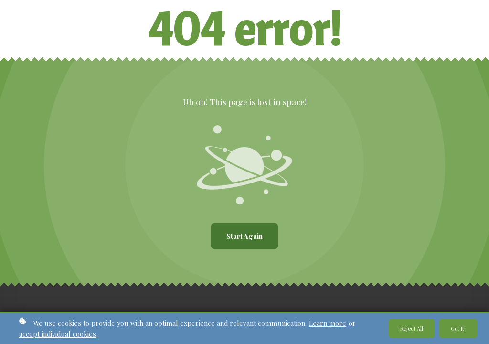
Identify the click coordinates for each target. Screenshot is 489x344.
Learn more (327, 323)
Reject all (411, 328)
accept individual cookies (57, 334)
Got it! (458, 328)
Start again (244, 236)
